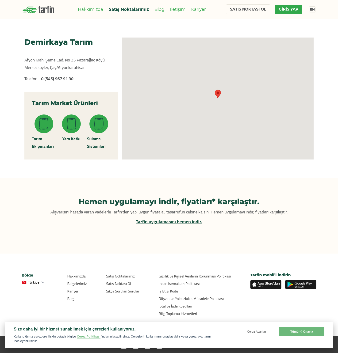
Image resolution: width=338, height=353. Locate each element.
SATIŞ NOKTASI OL (248, 9)
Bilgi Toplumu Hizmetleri (178, 313)
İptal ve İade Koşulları (175, 306)
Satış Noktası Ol (118, 283)
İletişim (177, 9)
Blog (159, 9)
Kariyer (198, 9)
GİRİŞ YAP (288, 9)
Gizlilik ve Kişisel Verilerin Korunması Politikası (195, 276)
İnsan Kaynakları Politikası (179, 283)
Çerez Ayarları (256, 331)
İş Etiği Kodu (168, 291)
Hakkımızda (90, 9)
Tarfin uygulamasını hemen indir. (169, 221)
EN (312, 9)
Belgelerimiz (77, 283)
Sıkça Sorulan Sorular (122, 291)
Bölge (27, 275)
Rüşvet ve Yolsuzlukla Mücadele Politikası (191, 298)
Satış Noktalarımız (129, 9)
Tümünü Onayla (301, 331)
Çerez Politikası (88, 336)
